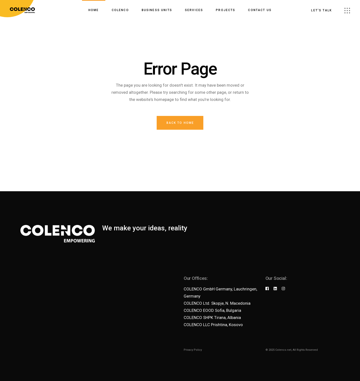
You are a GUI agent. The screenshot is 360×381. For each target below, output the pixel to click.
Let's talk (321, 10)
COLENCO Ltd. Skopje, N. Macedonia (217, 303)
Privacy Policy (193, 349)
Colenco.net (283, 349)
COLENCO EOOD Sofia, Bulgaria (212, 310)
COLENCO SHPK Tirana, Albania (212, 317)
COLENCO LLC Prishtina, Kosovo (213, 324)
